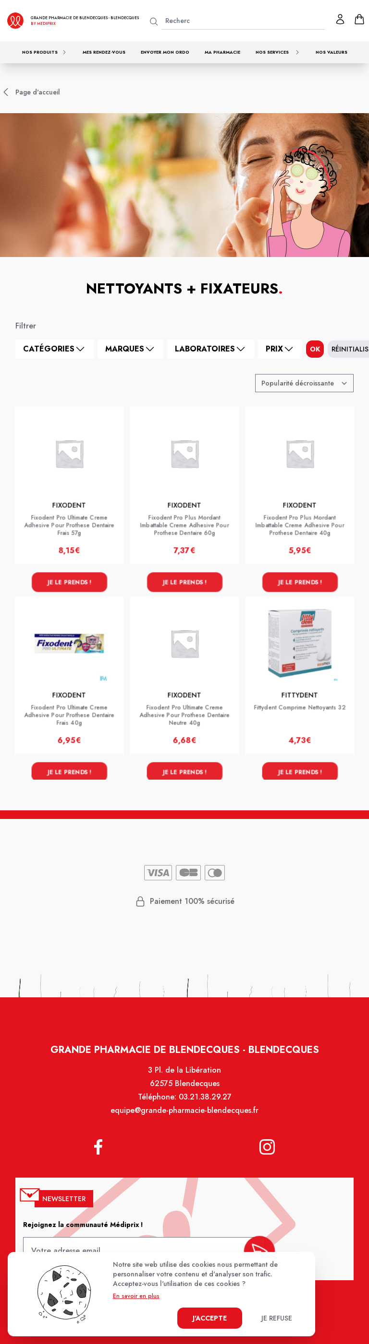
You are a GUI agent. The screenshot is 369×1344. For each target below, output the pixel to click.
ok (315, 349)
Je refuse (276, 1318)
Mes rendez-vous (104, 52)
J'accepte (210, 1318)
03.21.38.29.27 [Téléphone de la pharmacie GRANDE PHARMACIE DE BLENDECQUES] (204, 1105)
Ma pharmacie (222, 52)
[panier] (359, 19)
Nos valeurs (331, 52)
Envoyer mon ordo (165, 52)
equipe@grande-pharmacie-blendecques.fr (184, 1118)
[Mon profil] (340, 19)
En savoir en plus (136, 1296)
